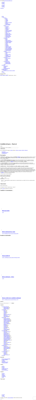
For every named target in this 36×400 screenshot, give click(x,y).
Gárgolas (7, 60)
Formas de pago (4, 369)
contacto (2, 172)
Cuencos (7, 27)
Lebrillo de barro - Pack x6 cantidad (5, 147)
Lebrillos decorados (8, 36)
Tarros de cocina (8, 35)
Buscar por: (2, 303)
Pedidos (5, 67)
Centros (7, 43)
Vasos (6, 32)
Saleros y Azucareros (7, 321)
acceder (3, 188)
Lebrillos (6, 75)
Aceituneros (7, 29)
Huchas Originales (6, 334)
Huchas (7, 19)
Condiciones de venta (5, 368)
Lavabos (7, 59)
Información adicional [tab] (5, 152)
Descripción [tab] (3, 151)
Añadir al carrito (3, 148)
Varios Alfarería (8, 24)
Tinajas (7, 52)
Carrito (3, 367)
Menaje (5, 25)
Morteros (7, 23)
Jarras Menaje (7, 31)
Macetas (7, 38)
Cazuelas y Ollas (8, 33)
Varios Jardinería (8, 56)
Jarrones (7, 44)
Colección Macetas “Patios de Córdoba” (9, 70)
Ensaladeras (7, 26)
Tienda (3, 366)
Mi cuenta (3, 65)
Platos (6, 39)
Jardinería (5, 51)
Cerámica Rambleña (5, 359)
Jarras (6, 21)
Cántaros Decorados (8, 46)
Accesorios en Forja (6, 61)
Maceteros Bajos (6, 308)
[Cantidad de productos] (14, 147)
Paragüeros (5, 333)
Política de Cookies (4, 362)
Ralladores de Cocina (8, 34)
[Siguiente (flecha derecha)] (1, 399)
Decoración (3, 330)
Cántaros (7, 20)
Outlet (5, 64)
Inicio (3, 16)
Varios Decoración (8, 50)
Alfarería (3, 75)
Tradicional (26, 150)
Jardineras (5, 346)
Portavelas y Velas (8, 42)
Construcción (5, 57)
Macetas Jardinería (6, 348)
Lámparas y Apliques (7, 342)
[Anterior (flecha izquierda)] (0, 399)
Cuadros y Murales (8, 47)
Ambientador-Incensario (9, 41)
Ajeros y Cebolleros (6, 323)
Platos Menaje (6, 322)
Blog (2, 71)
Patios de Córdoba (8, 54)
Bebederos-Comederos (9, 22)
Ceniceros (7, 45)
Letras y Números (8, 58)
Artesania (20, 150)
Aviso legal (3, 361)
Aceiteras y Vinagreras (9, 30)
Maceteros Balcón (8, 63)
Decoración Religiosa (9, 49)
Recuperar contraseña (7, 68)
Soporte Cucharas (6, 318)
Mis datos (5, 66)
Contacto (3, 72)
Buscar (13, 303)
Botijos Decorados (8, 40)
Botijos (7, 18)
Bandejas (7, 28)
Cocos (6, 53)
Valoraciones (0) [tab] (4, 153)
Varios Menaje (8, 37)
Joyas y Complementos (9, 48)
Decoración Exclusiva (7, 338)
